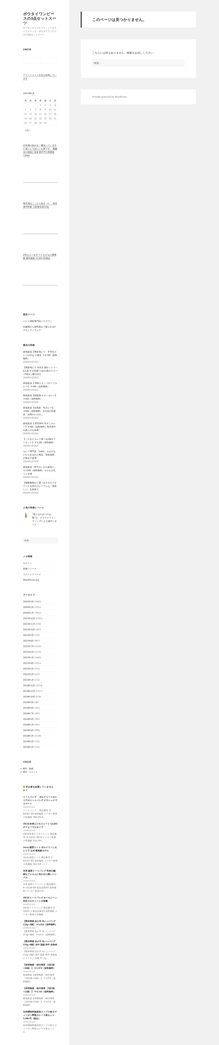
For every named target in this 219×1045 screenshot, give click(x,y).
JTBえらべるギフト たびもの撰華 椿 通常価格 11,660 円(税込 (39, 256)
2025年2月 (28, 674)
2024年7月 (28, 713)
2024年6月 (28, 719)
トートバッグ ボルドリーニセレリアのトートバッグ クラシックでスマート (40, 800)
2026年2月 (28, 607)
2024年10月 (29, 696)
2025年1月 (28, 679)
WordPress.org (31, 579)
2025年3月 (28, 668)
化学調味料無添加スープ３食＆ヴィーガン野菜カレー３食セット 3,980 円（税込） (40, 1015)
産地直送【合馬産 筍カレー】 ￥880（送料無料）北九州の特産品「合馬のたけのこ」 (39, 411)
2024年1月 (28, 747)
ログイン (27, 563)
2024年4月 (28, 730)
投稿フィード (29, 568)
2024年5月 (28, 724)
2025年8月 (28, 640)
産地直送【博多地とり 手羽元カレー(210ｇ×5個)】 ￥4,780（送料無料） (40, 355)
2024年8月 (28, 707)
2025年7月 (28, 646)
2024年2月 (28, 741)
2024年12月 (29, 685)
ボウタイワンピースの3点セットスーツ (39, 18)
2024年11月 (29, 691)
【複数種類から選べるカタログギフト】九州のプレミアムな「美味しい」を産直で (40, 486)
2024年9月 (28, 702)
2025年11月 (29, 623)
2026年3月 (28, 601)
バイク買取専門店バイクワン (37, 321)
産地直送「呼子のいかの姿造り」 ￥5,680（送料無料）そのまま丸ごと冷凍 (40, 470)
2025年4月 (28, 663)
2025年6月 (28, 651)
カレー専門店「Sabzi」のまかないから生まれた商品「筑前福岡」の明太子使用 (40, 455)
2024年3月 (28, 735)
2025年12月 (29, 618)
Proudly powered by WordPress (109, 96)
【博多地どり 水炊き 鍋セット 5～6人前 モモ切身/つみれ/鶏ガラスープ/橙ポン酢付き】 (40, 371)
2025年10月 (29, 629)
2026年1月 (28, 612)
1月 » (27, 130)
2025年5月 (28, 657)
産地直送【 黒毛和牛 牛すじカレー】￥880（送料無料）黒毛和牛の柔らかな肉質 (39, 427)
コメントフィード (32, 574)
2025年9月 (28, 635)
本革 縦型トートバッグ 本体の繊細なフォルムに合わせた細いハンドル (40, 874)
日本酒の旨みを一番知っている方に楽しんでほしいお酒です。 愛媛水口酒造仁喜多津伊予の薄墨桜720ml (40, 150)
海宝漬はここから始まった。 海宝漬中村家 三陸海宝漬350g (40, 205)
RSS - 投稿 (28, 768)
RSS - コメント (30, 771)
